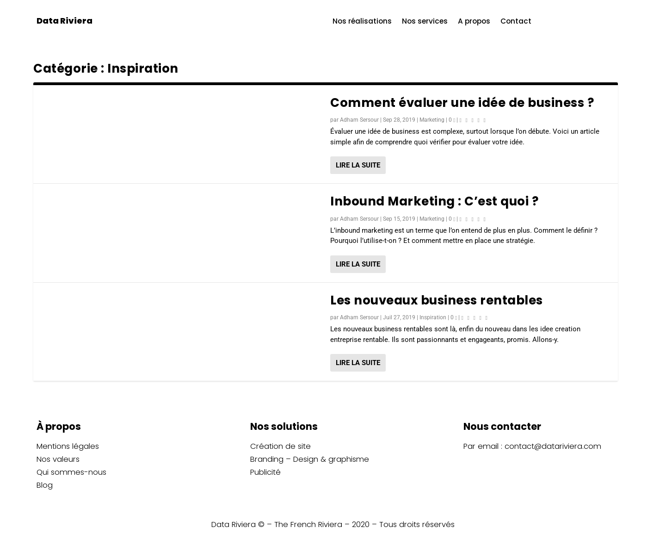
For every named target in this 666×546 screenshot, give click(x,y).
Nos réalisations (362, 22)
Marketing (431, 120)
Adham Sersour (359, 120)
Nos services (425, 22)
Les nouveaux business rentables (436, 300)
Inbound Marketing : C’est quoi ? (434, 201)
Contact (515, 22)
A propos (474, 22)
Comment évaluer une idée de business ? (462, 102)
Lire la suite (358, 165)
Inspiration (432, 317)
